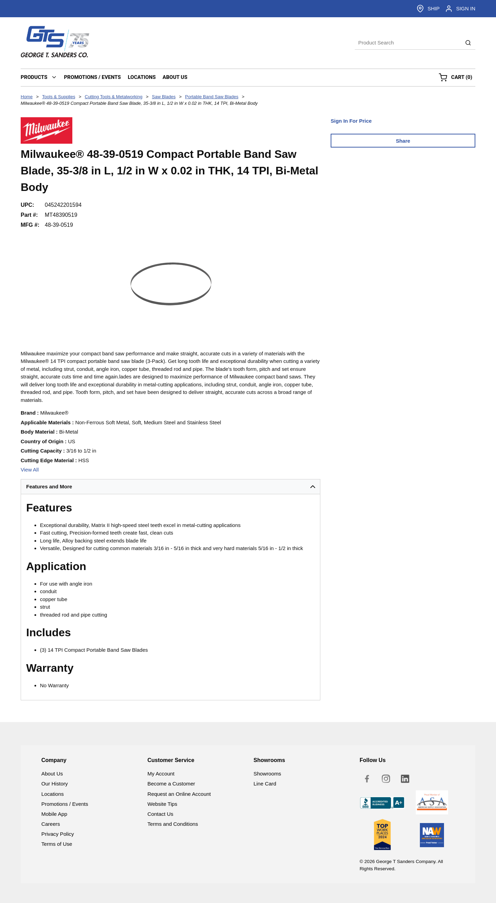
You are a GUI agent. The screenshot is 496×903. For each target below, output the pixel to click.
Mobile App (54, 814)
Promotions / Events (64, 804)
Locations (52, 794)
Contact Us (160, 814)
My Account (161, 774)
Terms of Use (56, 844)
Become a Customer (171, 784)
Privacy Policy (57, 834)
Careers (50, 824)
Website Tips (162, 804)
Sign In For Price (351, 121)
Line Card (265, 784)
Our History (54, 784)
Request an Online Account (179, 794)
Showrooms (267, 774)
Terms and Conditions (172, 824)
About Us (52, 774)
